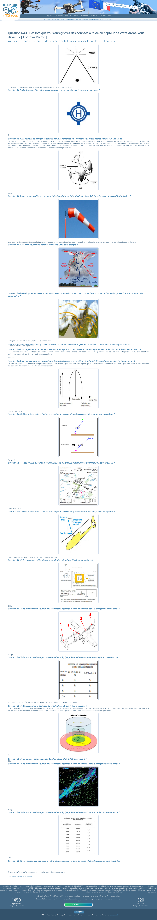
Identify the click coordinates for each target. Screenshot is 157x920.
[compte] (105, 16)
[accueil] (49, 16)
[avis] (68, 16)
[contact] (93, 16)
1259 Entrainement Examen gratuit (21, 877)
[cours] (76, 16)
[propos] (84, 16)
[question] (58, 16)
